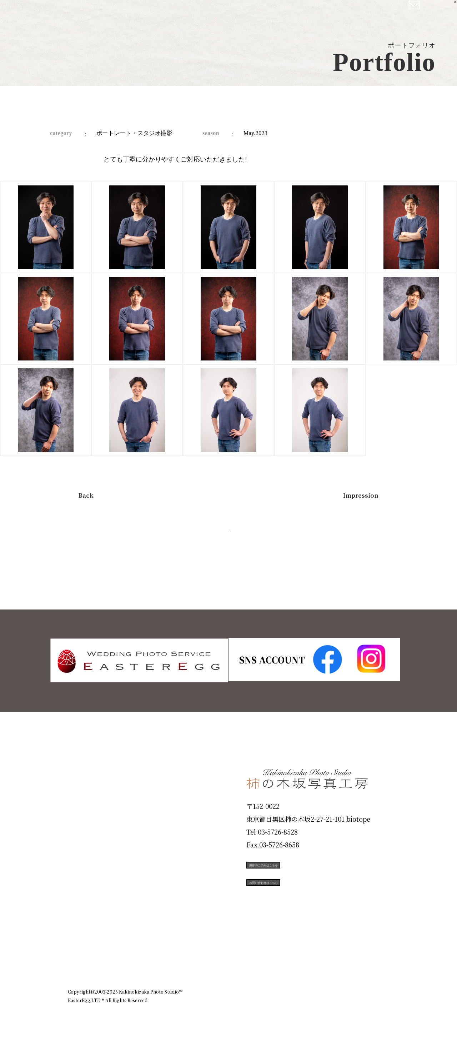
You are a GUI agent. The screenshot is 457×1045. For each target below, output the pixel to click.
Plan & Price (97, 776)
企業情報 (293, 960)
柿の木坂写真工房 (64, 13)
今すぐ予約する (228, 540)
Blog (79, 930)
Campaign (91, 878)
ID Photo (88, 802)
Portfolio (88, 853)
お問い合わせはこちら (300, 903)
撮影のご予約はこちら (300, 871)
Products (88, 827)
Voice (81, 904)
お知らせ (326, 960)
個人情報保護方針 (369, 960)
